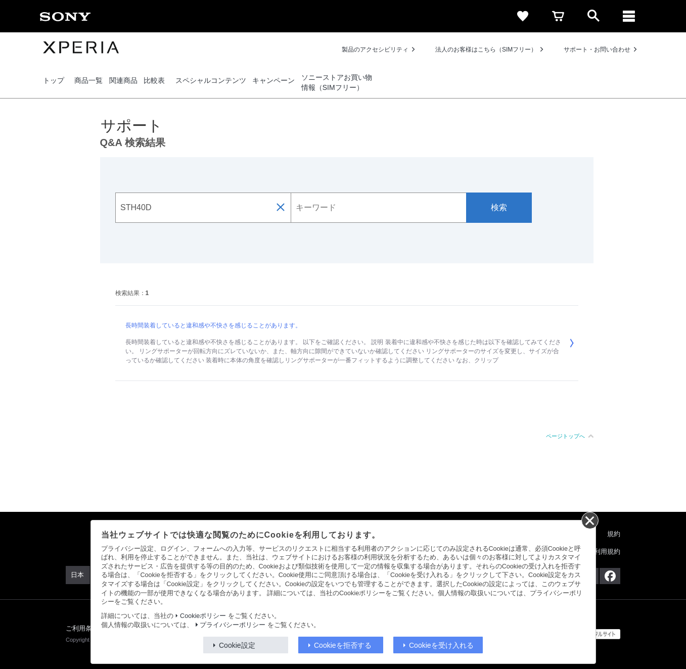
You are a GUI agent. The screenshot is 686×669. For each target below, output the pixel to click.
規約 (613, 534)
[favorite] (522, 16)
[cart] (558, 16)
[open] (593, 16)
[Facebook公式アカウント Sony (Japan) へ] (610, 576)
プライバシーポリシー (232, 625)
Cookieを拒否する (343, 645)
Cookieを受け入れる (441, 645)
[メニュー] (629, 16)
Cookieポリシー (203, 615)
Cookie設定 (237, 645)
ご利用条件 (82, 628)
